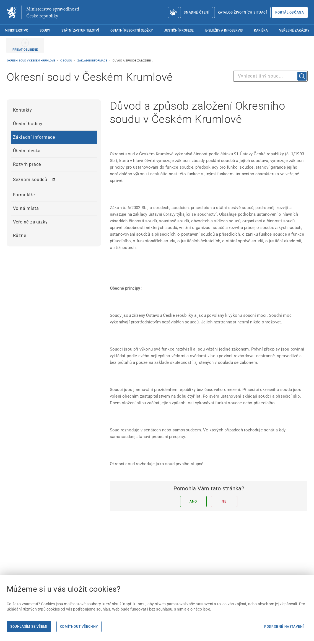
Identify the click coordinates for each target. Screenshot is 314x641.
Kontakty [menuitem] (22, 110)
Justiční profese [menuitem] (179, 30)
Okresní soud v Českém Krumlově (31, 60)
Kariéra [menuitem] (261, 30)
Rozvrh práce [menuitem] (27, 164)
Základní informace (92, 60)
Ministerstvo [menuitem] (16, 30)
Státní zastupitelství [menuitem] (80, 30)
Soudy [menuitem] (45, 30)
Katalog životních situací (242, 12)
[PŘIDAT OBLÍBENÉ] (25, 45)
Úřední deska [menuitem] (27, 150)
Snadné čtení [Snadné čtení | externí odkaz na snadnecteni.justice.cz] (196, 12)
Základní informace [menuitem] (34, 137)
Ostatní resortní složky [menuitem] (131, 30)
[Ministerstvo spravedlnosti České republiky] (43, 12)
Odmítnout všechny (79, 627)
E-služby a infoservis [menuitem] (224, 30)
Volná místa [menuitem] (26, 208)
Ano (193, 501)
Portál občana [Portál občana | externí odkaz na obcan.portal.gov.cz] (289, 12)
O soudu (66, 60)
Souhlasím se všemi (28, 627)
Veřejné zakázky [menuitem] (294, 30)
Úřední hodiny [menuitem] (28, 123)
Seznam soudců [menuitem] (30, 179)
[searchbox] (270, 76)
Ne (224, 501)
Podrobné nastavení (284, 627)
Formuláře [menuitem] (24, 194)
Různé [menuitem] (19, 235)
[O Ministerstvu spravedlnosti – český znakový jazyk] (173, 12)
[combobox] (270, 76)
